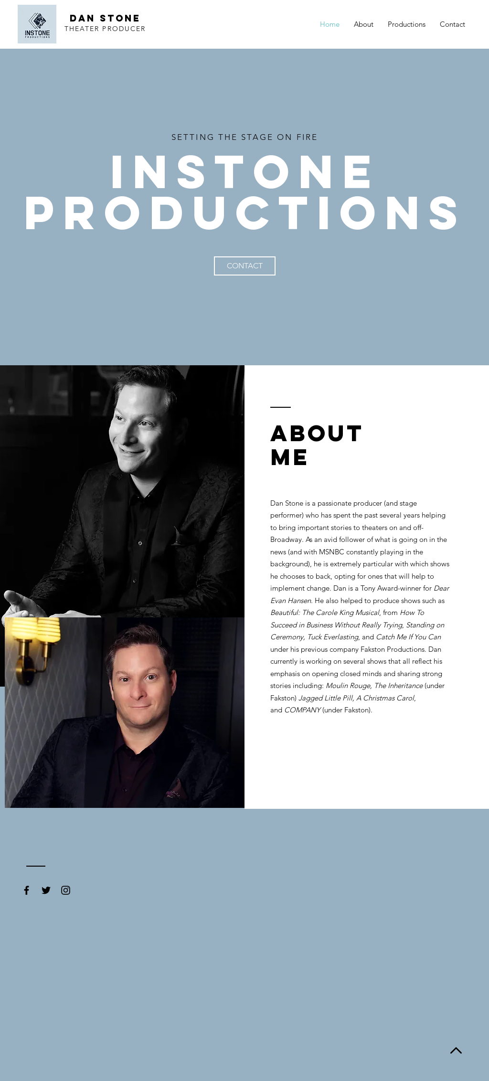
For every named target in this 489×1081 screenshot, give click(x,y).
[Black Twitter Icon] (46, 890)
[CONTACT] (245, 266)
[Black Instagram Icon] (66, 890)
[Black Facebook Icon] (26, 890)
